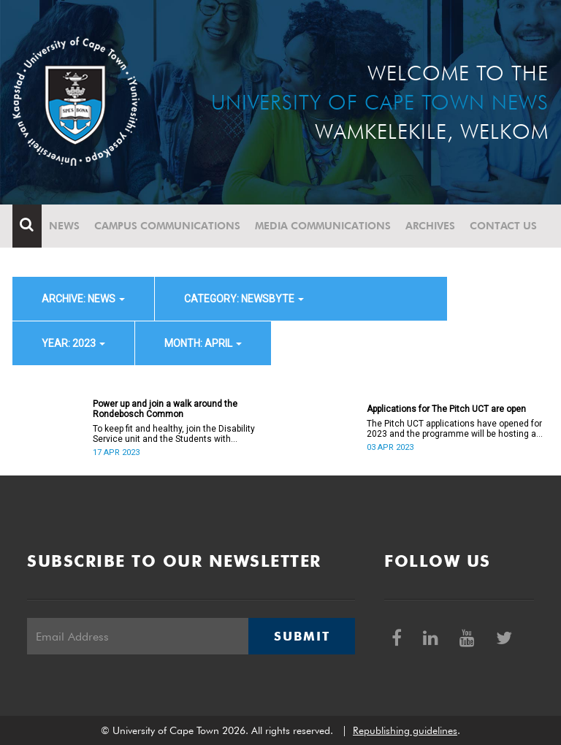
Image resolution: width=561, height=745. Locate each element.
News (64, 226)
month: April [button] (203, 343)
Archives (430, 226)
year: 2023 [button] (73, 343)
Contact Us (503, 226)
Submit (301, 636)
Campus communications (167, 226)
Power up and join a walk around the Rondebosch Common (165, 409)
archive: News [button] (83, 299)
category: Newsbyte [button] (244, 299)
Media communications (323, 226)
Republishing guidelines (405, 730)
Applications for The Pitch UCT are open (446, 409)
